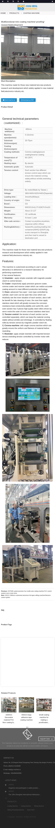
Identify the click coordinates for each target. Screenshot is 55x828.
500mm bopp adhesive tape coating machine (26, 717)
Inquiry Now (45, 739)
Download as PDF (28, 100)
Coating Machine (31, 13)
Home (3, 13)
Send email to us (10, 100)
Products (14, 13)
